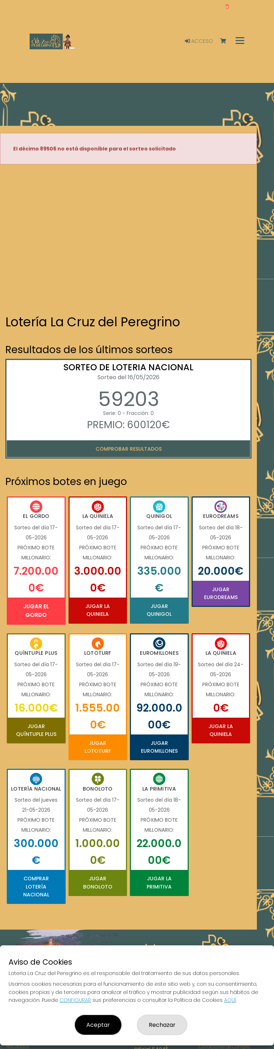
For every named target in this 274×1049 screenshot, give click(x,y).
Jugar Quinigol (159, 610)
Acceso (199, 41)
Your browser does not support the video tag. (128, 240)
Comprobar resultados (129, 448)
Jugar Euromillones (159, 746)
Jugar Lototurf (98, 746)
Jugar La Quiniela (97, 610)
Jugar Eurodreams (221, 593)
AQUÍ (230, 1000)
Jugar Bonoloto (97, 882)
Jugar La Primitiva (159, 882)
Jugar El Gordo (36, 611)
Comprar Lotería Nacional (36, 886)
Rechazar (162, 1025)
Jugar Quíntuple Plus (36, 730)
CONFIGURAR (75, 1000)
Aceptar (98, 1025)
